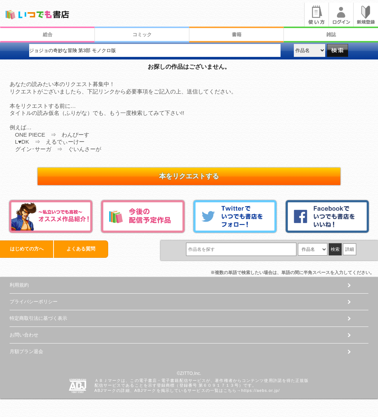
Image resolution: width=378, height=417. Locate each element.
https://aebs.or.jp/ (260, 390)
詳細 (349, 249)
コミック (142, 34)
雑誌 (331, 34)
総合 (47, 34)
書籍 (236, 34)
